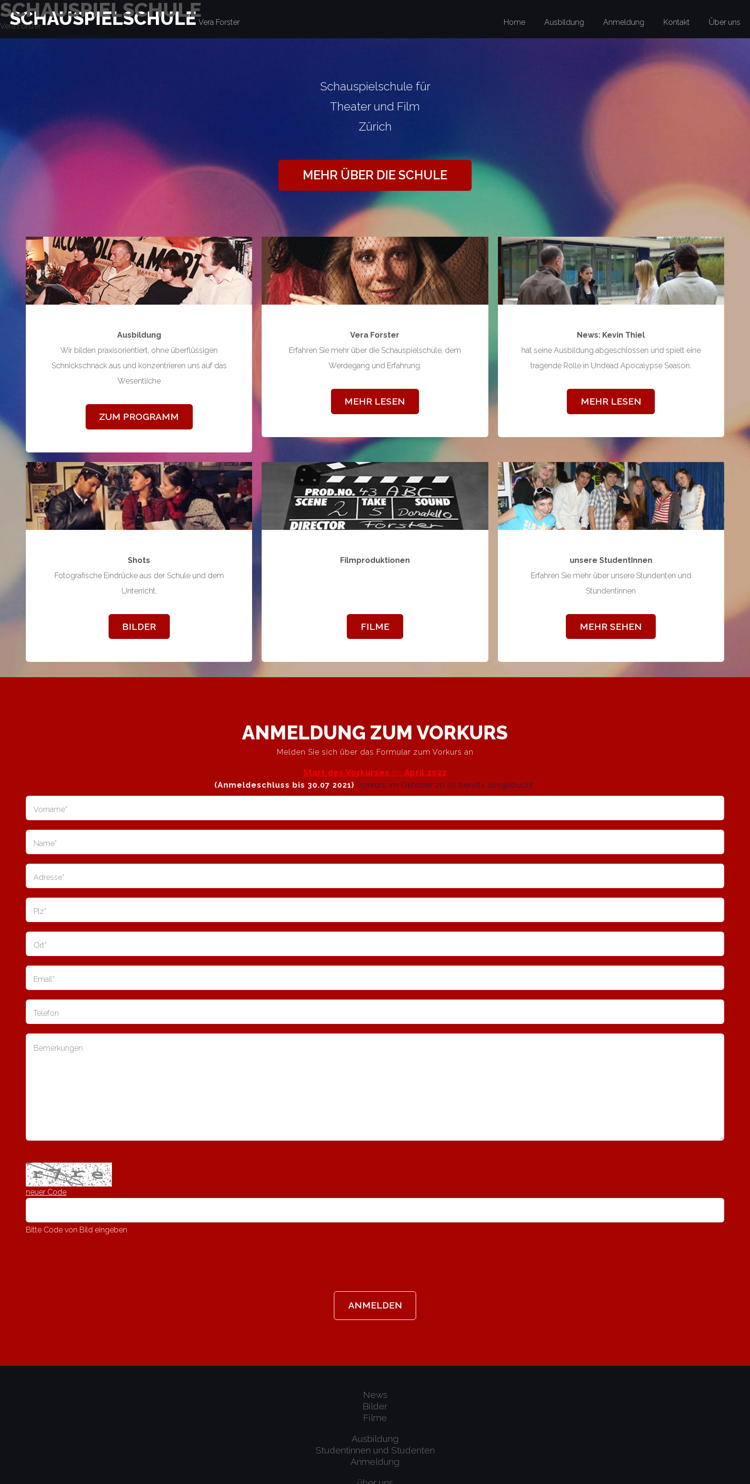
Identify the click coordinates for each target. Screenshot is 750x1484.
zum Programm (139, 416)
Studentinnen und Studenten (375, 1450)
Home (514, 22)
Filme (375, 626)
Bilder (139, 626)
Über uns (724, 22)
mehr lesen (374, 401)
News (375, 1394)
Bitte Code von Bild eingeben (76, 1229)
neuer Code (46, 1192)
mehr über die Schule (375, 175)
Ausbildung (564, 22)
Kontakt (676, 22)
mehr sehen (611, 626)
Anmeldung (623, 22)
